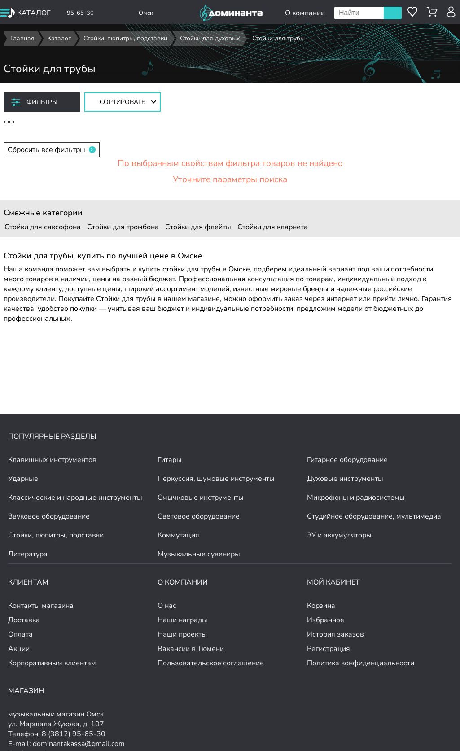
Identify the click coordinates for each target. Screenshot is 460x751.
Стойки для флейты (198, 227)
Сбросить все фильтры (52, 150)
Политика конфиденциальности (360, 663)
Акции (19, 649)
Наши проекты (182, 634)
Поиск (393, 13)
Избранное (325, 620)
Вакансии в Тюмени (191, 649)
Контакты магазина (41, 606)
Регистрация (328, 649)
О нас (167, 606)
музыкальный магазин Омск (56, 714)
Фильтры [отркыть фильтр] (41, 102)
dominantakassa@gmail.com (79, 744)
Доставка (24, 620)
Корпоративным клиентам (52, 663)
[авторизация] (451, 11)
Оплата (20, 634)
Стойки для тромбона (123, 227)
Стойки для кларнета (272, 227)
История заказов (335, 634)
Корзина (321, 606)
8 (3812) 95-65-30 (73, 734)
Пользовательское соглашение (211, 663)
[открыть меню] (26, 13)
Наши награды (182, 620)
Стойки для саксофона (42, 227)
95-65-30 (80, 13)
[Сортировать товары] (122, 102)
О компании (305, 13)
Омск (146, 13)
